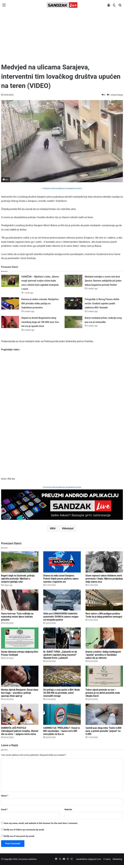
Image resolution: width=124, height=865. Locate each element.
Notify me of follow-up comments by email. (24, 829)
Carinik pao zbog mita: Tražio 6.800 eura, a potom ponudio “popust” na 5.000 (103, 731)
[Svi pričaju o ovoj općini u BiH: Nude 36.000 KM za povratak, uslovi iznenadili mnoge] (62, 676)
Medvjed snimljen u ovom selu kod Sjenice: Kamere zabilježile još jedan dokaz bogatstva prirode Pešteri (103, 280)
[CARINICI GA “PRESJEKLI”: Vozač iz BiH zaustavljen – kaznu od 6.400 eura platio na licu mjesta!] (62, 714)
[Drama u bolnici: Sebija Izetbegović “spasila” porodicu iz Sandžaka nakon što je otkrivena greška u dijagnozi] (104, 638)
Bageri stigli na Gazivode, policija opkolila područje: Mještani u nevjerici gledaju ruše (18, 578)
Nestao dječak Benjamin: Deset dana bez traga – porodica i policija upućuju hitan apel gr (19, 692)
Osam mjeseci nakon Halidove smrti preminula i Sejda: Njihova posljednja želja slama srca (104, 578)
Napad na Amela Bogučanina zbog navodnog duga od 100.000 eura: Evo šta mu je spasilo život (40, 322)
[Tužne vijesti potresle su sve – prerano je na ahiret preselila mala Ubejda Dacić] (104, 676)
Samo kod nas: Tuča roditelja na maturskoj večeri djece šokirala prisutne (17, 616)
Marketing (117, 859)
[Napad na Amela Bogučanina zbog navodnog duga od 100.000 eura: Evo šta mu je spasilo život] (10, 322)
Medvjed (68, 528)
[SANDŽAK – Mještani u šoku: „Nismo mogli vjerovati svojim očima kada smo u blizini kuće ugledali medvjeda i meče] (10, 281)
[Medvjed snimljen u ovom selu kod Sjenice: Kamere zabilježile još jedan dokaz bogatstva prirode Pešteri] (73, 281)
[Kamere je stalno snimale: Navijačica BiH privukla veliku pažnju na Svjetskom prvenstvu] (10, 303)
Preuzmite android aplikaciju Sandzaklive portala (62, 487)
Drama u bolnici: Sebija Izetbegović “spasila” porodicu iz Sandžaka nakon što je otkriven (103, 654)
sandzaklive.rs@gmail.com (88, 859)
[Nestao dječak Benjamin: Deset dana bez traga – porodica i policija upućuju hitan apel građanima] (19, 676)
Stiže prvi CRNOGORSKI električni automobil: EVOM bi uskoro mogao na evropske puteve (60, 616)
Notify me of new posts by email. (19, 836)
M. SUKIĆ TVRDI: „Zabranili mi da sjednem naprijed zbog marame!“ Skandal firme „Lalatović (60, 654)
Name (4, 796)
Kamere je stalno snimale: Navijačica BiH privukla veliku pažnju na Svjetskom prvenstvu (40, 303)
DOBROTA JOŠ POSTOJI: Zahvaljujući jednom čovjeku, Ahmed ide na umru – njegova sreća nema (19, 731)
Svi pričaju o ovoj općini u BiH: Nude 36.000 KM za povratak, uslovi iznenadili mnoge (61, 692)
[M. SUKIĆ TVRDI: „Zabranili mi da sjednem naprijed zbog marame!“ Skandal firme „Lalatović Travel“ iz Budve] (62, 638)
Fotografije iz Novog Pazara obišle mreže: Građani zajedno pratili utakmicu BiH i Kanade (102, 303)
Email (4, 809)
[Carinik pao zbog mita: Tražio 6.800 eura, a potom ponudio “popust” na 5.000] (104, 714)
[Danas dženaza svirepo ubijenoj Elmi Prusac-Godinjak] (19, 638)
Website (68, 809)
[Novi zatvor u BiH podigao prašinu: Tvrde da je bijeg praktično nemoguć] (104, 600)
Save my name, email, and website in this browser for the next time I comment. (41, 823)
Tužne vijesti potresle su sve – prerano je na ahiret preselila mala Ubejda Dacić (103, 692)
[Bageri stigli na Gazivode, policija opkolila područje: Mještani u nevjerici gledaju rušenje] (19, 561)
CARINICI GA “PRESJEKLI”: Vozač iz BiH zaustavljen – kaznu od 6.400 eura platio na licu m (61, 731)
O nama (107, 859)
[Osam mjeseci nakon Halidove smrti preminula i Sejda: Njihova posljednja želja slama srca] (104, 561)
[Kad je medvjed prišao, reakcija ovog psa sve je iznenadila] (73, 322)
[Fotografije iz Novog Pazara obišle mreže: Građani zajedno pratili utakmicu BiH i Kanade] (73, 303)
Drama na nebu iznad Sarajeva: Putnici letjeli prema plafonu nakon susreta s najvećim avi (60, 578)
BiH (53, 528)
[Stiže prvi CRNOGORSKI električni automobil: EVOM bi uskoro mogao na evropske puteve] (62, 600)
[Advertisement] (62, 35)
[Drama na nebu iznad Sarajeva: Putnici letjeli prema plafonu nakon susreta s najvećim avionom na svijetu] (62, 561)
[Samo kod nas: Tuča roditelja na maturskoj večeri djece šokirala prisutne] (19, 600)
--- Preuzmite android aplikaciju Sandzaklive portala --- (62, 188)
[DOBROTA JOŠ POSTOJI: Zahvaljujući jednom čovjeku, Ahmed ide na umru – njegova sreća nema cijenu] (19, 714)
